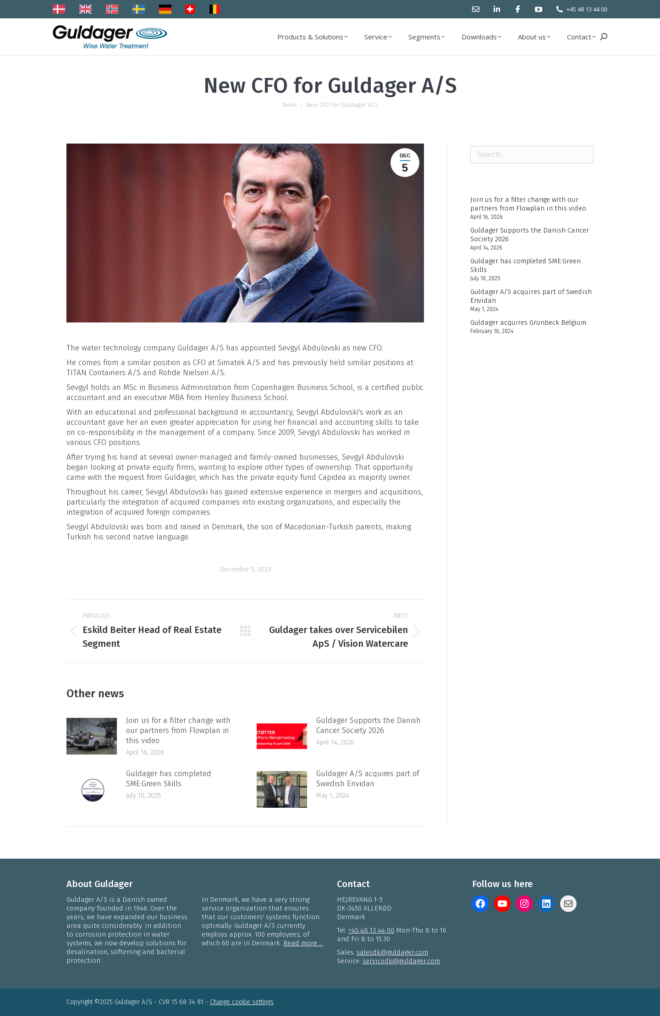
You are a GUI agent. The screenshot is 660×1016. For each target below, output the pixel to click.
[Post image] (91, 736)
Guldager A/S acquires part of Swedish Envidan (367, 778)
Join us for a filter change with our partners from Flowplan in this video (178, 730)
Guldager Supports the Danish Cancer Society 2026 (368, 725)
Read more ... (303, 943)
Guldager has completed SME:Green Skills (168, 778)
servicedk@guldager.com (401, 961)
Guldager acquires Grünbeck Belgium (528, 322)
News (289, 104)
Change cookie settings (242, 1002)
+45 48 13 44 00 (586, 9)
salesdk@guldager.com (392, 952)
